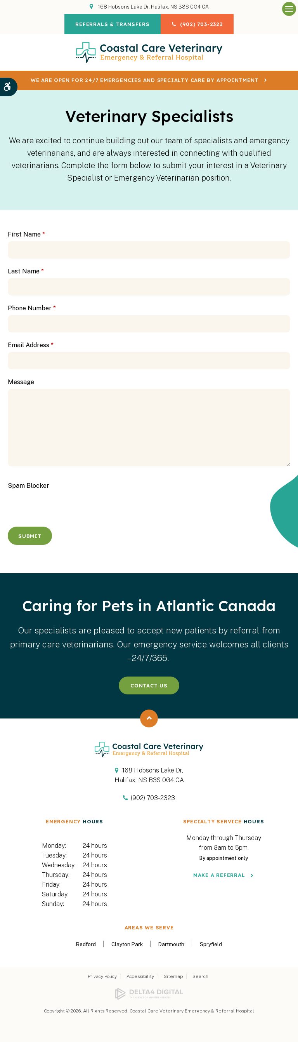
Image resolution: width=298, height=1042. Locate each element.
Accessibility (140, 976)
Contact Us (149, 685)
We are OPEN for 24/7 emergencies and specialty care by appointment (144, 80)
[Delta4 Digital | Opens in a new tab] (149, 994)
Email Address (31, 345)
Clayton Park (127, 944)
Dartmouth (171, 944)
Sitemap (173, 976)
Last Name (26, 271)
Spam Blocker (28, 485)
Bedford (86, 944)
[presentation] (53, 504)
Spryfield (211, 944)
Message (21, 382)
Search (200, 976)
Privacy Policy (102, 976)
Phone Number (32, 308)
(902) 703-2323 (201, 24)
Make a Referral (219, 875)
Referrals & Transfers (112, 24)
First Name (26, 234)
